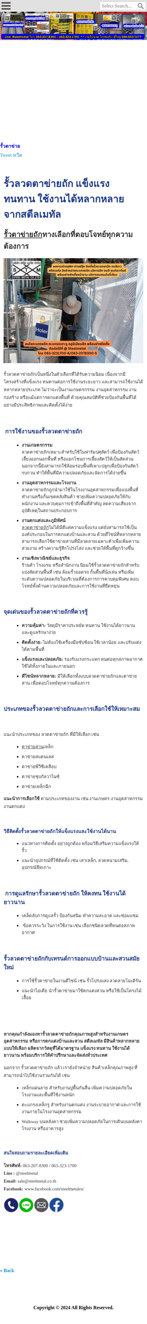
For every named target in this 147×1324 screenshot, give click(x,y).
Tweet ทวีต (11, 155)
